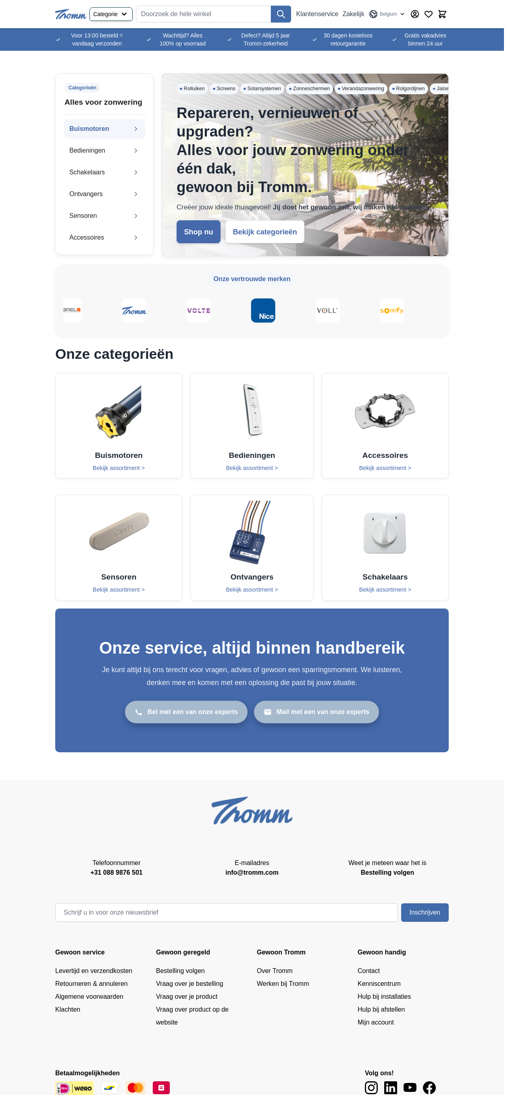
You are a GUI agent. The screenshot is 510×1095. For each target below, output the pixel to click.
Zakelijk (353, 13)
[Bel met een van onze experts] (186, 712)
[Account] (414, 14)
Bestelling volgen (180, 970)
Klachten (67, 1009)
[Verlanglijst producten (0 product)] (428, 14)
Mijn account (376, 1022)
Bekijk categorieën (265, 232)
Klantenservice (317, 13)
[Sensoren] (118, 547)
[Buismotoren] (118, 425)
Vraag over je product (186, 996)
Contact (369, 970)
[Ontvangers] (251, 547)
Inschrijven (425, 912)
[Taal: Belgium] (387, 14)
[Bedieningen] (251, 425)
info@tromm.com (252, 872)
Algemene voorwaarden (89, 996)
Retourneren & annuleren (91, 983)
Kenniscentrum (379, 983)
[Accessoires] (385, 425)
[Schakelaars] (385, 547)
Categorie (111, 14)
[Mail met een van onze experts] (316, 712)
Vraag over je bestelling (189, 983)
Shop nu (198, 232)
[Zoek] (281, 14)
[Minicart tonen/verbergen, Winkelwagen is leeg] (442, 14)
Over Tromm (275, 970)
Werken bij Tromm (283, 983)
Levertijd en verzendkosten (93, 970)
